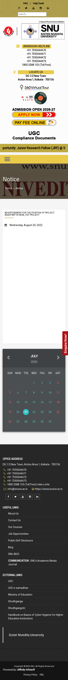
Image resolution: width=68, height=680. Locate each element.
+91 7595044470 (15, 469)
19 (10, 411)
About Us (13, 513)
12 (10, 402)
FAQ (42, 674)
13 (18, 402)
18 (58, 402)
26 (10, 421)
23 (42, 411)
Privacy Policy (30, 674)
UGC (10, 581)
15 (33, 402)
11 (58, 392)
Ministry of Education (20, 594)
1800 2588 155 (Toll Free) (20, 484)
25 (58, 411)
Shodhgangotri (16, 608)
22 (33, 411)
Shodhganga (15, 601)
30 (42, 421)
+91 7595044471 (15, 473)
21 (25, 411)
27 (18, 421)
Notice (19, 188)
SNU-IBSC (13, 554)
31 (50, 421)
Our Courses (15, 527)
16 (42, 402)
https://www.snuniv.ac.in (49, 489)
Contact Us (14, 520)
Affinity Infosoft (26, 669)
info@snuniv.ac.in (17, 489)
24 (50, 411)
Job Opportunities (18, 533)
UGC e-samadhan (18, 587)
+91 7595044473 (15, 480)
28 (25, 421)
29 (33, 421)
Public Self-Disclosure (20, 540)
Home (8, 188)
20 (18, 411)
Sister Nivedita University (26, 635)
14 (25, 402)
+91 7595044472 (15, 477)
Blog (10, 547)
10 (50, 392)
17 (50, 402)
